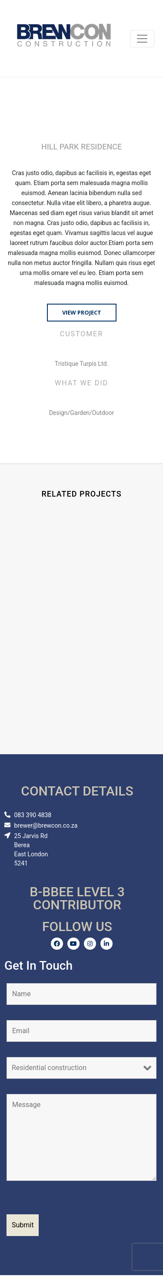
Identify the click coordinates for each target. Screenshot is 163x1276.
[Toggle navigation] (142, 38)
